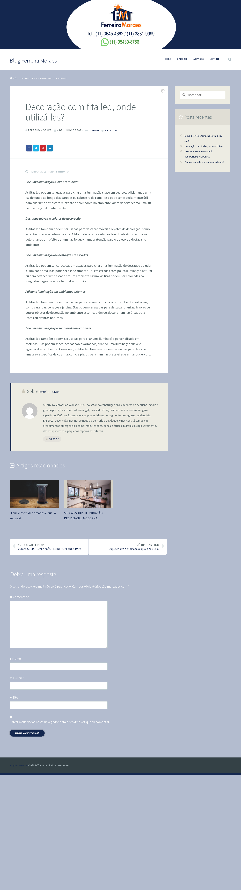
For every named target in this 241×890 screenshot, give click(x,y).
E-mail (18, 793)
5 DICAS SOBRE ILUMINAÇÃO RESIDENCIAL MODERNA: (51, 656)
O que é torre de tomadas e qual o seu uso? (125, 656)
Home (167, 59)
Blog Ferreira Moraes (21, 880)
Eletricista (116, 130)
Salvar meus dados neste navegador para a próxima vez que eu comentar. (60, 837)
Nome (17, 774)
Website (54, 543)
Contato (215, 59)
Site (15, 812)
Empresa (182, 59)
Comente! (95, 130)
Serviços (198, 59)
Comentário (21, 712)
